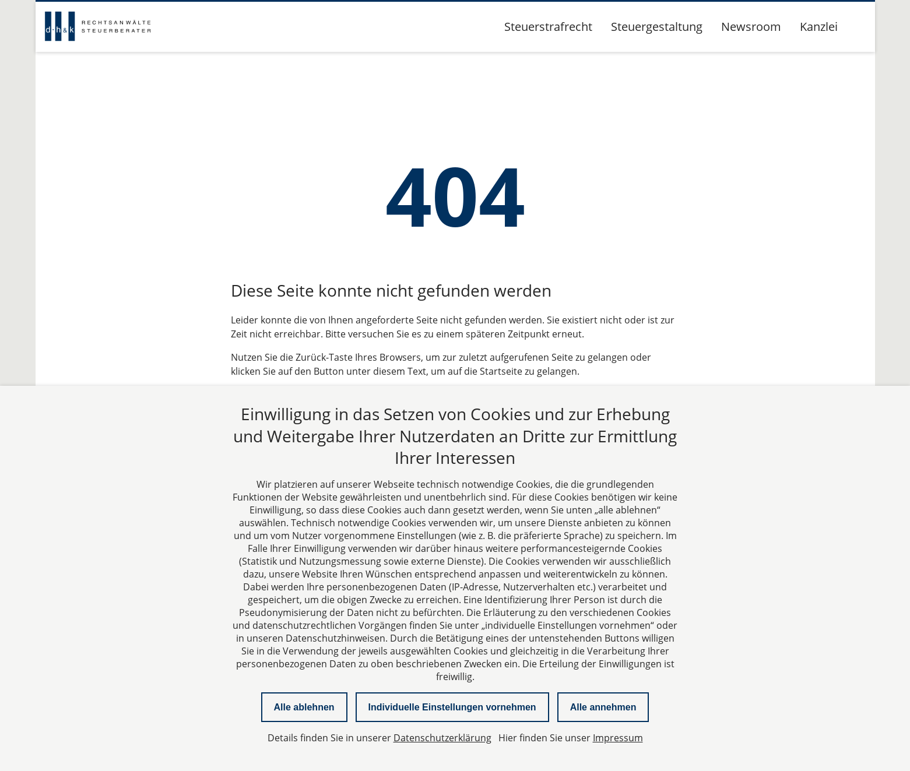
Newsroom (751, 26)
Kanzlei (819, 26)
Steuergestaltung (656, 26)
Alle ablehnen (304, 707)
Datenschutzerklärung (442, 737)
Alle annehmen (603, 707)
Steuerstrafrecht (548, 26)
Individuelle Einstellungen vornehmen (452, 707)
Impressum (618, 737)
